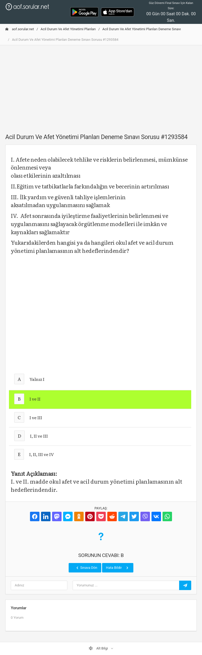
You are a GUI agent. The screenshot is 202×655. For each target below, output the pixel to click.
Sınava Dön (86, 568)
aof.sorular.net (19, 29)
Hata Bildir (117, 568)
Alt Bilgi (99, 648)
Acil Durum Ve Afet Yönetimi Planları (68, 29)
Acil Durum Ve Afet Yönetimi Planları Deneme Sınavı (141, 29)
